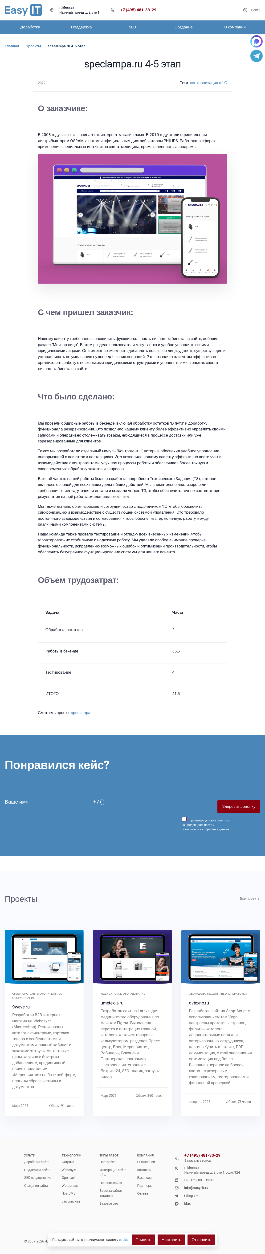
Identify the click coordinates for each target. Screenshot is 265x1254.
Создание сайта (36, 1186)
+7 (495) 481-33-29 (138, 10)
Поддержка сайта (37, 1170)
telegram (191, 1196)
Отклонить (201, 1239)
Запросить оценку (238, 806)
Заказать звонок (197, 1160)
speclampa (80, 712)
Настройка (107, 1162)
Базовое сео (108, 1203)
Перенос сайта (110, 1183)
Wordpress (70, 1186)
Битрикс (68, 1162)
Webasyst (69, 1170)
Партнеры (144, 1186)
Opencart (68, 1178)
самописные (71, 1201)
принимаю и (205, 824)
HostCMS (69, 1193)
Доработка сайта (36, 1162)
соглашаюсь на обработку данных (205, 829)
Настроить (171, 1239)
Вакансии (144, 1178)
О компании (146, 1162)
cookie (124, 1240)
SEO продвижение (37, 1178)
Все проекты (250, 898)
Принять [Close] (143, 1239)
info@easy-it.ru (196, 1188)
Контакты (144, 1170)
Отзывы (143, 1193)
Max (187, 1203)
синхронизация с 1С (208, 82)
